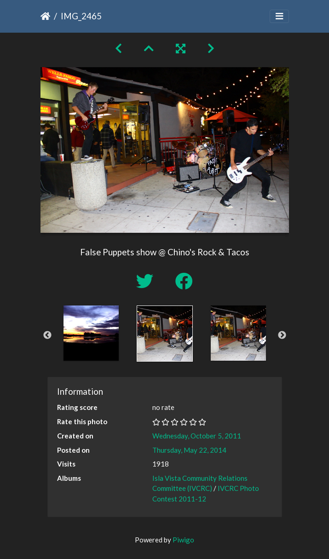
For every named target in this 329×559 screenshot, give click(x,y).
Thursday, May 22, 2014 (189, 450)
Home (45, 16)
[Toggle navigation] (279, 16)
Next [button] (282, 335)
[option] (91, 333)
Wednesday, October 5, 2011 (196, 436)
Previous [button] (47, 335)
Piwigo (183, 540)
